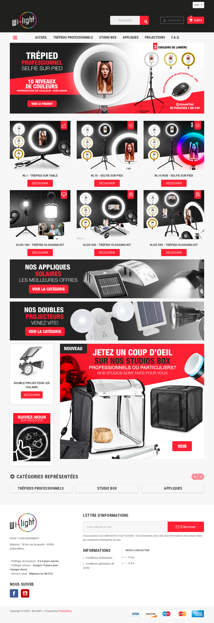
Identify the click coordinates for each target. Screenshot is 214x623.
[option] (41, 488)
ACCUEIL (41, 37)
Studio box (107, 488)
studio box (107, 37)
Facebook (14, 593)
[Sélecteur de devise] (198, 5)
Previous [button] (194, 477)
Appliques (173, 488)
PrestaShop (65, 611)
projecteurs (155, 37)
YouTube (25, 593)
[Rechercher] (129, 20)
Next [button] (201, 477)
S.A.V (131, 563)
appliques (131, 37)
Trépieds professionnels (73, 37)
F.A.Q (175, 37)
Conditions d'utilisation (99, 557)
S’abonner (186, 527)
